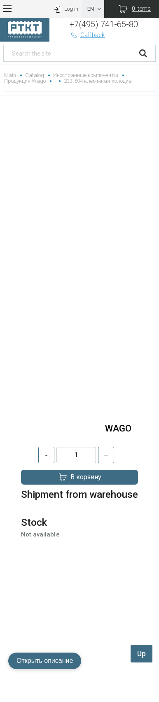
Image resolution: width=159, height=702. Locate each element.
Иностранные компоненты (85, 75)
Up (141, 653)
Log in (65, 9)
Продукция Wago (25, 81)
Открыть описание (44, 660)
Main (10, 75)
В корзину (79, 477)
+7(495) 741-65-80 (104, 24)
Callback (87, 35)
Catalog (34, 75)
